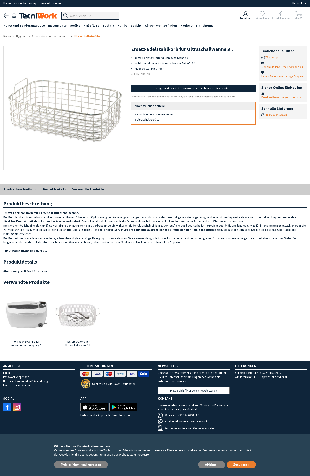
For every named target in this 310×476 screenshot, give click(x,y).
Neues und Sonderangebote (24, 26)
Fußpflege (91, 26)
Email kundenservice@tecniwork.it (183, 421)
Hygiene (187, 26)
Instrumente (57, 26)
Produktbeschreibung (20, 189)
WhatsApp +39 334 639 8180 (178, 415)
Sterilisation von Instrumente (50, 36)
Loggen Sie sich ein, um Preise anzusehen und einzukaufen (193, 88)
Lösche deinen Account (17, 385)
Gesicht (136, 26)
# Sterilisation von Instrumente (154, 114)
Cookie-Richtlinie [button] (70, 454)
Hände (122, 26)
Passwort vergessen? (16, 377)
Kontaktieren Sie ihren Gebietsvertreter (186, 428)
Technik (108, 26)
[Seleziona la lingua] (299, 3)
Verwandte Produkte (88, 189)
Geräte (75, 26)
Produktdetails (54, 189)
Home (7, 3)
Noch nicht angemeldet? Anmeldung (25, 381)
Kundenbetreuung (25, 3)
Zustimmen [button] (241, 464)
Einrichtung (204, 26)
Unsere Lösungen (51, 3)
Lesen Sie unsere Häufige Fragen (282, 76)
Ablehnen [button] (211, 464)
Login (6, 373)
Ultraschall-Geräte (87, 36)
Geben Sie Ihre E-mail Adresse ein (282, 67)
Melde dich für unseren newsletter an (193, 390)
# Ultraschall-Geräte (147, 119)
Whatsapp (271, 57)
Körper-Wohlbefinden (161, 26)
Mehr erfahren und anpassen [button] (81, 464)
